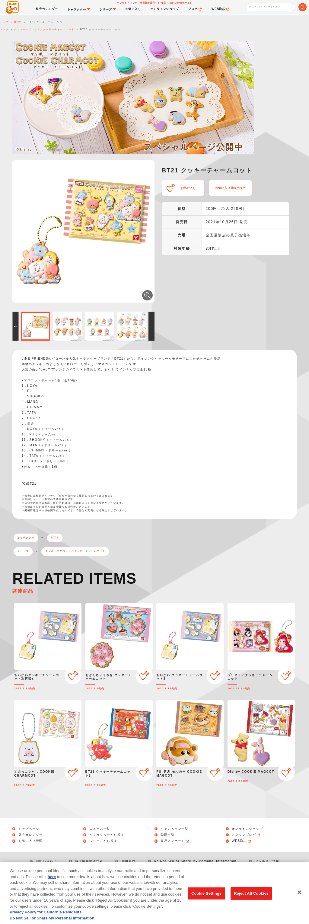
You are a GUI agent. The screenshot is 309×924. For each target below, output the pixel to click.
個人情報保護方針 (89, 861)
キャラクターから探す (107, 834)
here (52, 883)
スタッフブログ (246, 834)
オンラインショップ (247, 828)
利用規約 (128, 861)
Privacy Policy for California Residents (45, 918)
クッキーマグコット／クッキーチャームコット (75, 551)
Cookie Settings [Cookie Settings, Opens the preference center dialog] (206, 899)
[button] (15, 326)
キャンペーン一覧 (174, 828)
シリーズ (23, 551)
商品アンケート (175, 840)
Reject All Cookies (251, 899)
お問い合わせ (46, 861)
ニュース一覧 (100, 828)
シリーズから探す (103, 840)
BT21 (55, 537)
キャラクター (25, 537)
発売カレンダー (30, 834)
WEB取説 (242, 840)
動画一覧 (167, 834)
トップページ (28, 828)
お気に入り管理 (30, 840)
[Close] (299, 898)
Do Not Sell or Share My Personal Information (195, 861)
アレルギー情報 (267, 861)
